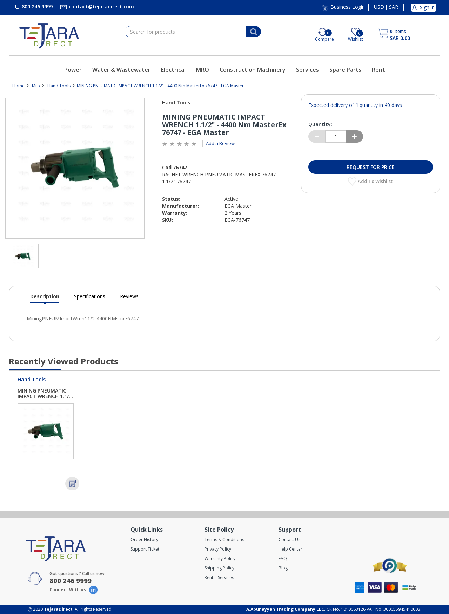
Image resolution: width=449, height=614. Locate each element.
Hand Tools (59, 86)
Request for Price (371, 167)
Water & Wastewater (121, 70)
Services (307, 70)
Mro (36, 86)
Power (73, 70)
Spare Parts (345, 70)
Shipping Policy (219, 568)
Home (18, 86)
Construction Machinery (253, 70)
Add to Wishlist (376, 181)
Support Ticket (144, 549)
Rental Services (219, 577)
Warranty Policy (220, 558)
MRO (202, 70)
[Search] (254, 32)
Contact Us (289, 540)
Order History (144, 540)
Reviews (129, 296)
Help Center (290, 549)
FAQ (283, 558)
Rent (378, 70)
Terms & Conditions (224, 540)
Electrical (173, 70)
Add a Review (220, 143)
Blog (283, 568)
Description (44, 298)
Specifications (89, 296)
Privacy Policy (218, 549)
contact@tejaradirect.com (100, 6)
